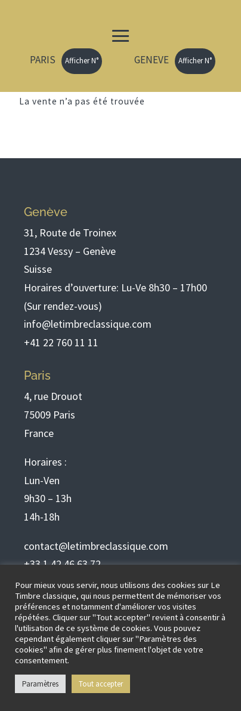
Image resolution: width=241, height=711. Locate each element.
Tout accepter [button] (101, 684)
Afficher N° (81, 61)
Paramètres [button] (40, 684)
